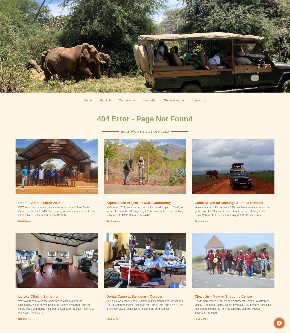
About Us (105, 100)
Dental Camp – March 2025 (39, 203)
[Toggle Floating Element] (279, 323)
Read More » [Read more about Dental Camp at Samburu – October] (113, 318)
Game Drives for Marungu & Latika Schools (229, 203)
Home (88, 100)
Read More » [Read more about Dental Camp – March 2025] (24, 221)
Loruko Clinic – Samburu (38, 296)
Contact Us (198, 100)
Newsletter (150, 100)
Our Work (127, 100)
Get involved (174, 100)
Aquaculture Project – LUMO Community (139, 203)
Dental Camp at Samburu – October (135, 296)
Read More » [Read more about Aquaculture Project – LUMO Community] (113, 221)
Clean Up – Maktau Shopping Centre (223, 296)
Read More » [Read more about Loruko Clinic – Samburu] (24, 318)
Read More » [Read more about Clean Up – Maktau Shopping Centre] (201, 318)
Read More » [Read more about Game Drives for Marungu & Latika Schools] (201, 221)
